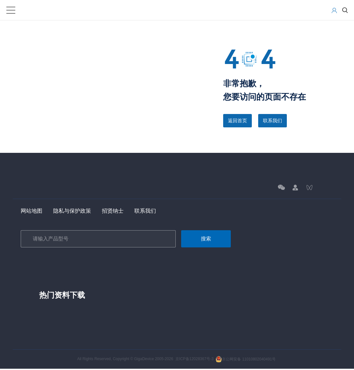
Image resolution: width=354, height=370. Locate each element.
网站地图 (32, 212)
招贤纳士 (116, 212)
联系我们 (274, 121)
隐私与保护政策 (74, 212)
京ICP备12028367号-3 (194, 360)
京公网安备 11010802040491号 (246, 360)
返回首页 (238, 121)
